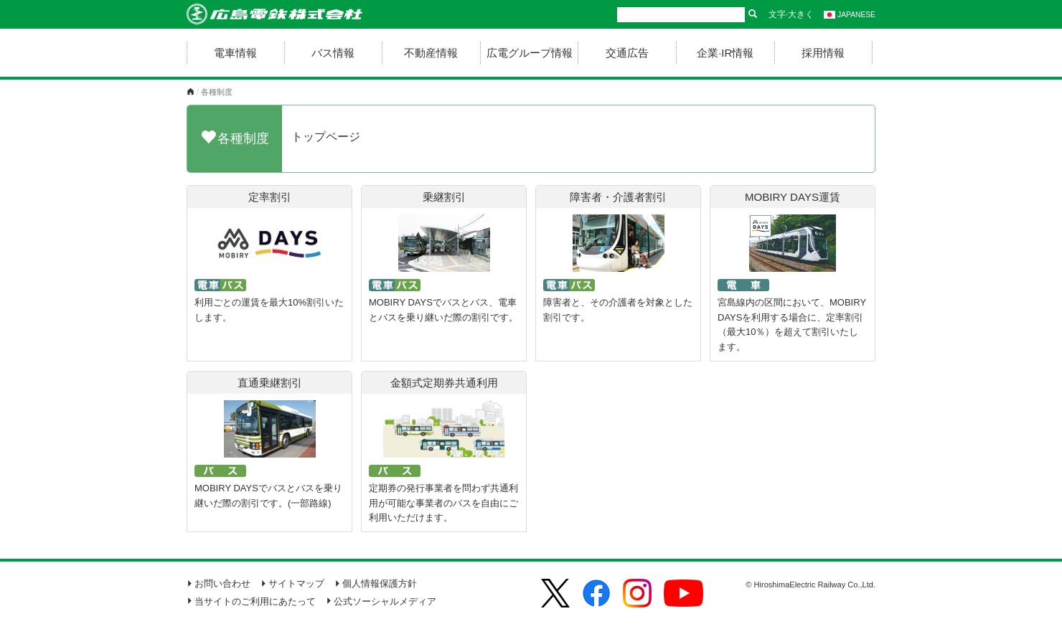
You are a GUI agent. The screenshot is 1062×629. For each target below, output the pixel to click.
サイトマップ (292, 583)
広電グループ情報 (530, 53)
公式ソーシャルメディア (381, 601)
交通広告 (627, 53)
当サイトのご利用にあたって (251, 601)
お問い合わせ (218, 583)
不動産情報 (431, 53)
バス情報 (332, 53)
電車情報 (235, 53)
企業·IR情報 (725, 53)
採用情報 (823, 53)
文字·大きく (791, 14)
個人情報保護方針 (375, 583)
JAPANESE (849, 15)
